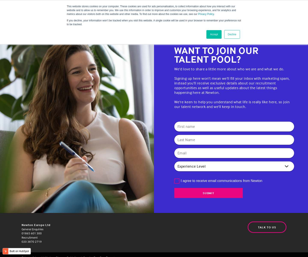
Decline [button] (232, 34)
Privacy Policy (206, 14)
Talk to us (266, 227)
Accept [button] (214, 34)
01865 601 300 (32, 233)
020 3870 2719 (32, 241)
